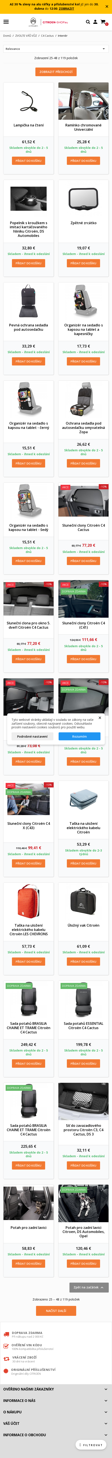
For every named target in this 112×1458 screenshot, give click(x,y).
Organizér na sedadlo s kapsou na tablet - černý (28, 425)
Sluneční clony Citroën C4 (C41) (83, 625)
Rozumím (79, 736)
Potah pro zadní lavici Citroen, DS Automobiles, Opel (84, 1232)
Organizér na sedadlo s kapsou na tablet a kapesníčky (83, 329)
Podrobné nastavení (32, 736)
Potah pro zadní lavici (28, 1227)
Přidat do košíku (28, 161)
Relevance (56, 48)
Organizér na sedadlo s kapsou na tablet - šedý (28, 527)
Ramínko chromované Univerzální (83, 127)
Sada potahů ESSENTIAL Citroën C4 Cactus (83, 1025)
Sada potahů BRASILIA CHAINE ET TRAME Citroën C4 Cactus (28, 1027)
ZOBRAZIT (66, 8)
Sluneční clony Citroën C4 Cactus (83, 527)
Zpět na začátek (89, 1287)
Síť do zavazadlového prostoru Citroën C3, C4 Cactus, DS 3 (83, 1130)
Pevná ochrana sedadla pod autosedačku (28, 327)
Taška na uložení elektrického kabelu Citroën (83, 827)
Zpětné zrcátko (84, 222)
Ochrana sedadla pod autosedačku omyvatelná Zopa (83, 427)
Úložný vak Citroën (83, 925)
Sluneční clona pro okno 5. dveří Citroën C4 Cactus (28, 625)
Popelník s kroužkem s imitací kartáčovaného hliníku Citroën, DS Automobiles (28, 229)
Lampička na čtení (29, 125)
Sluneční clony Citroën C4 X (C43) (28, 825)
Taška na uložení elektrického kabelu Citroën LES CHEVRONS (29, 929)
